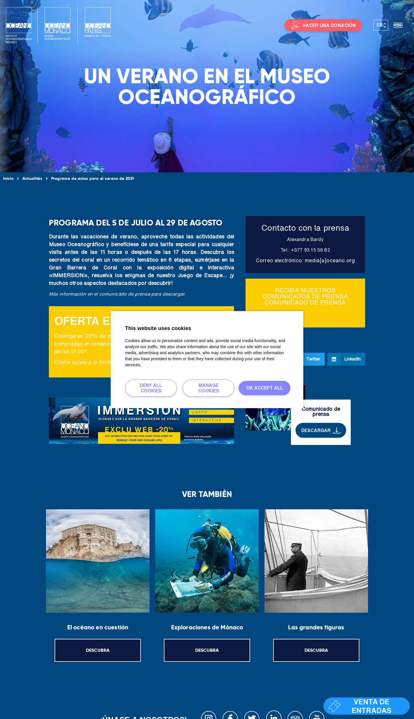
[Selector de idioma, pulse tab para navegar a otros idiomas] (381, 25)
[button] (307, 359)
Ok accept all (264, 387)
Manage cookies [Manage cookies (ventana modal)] (208, 388)
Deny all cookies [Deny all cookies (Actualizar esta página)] (151, 388)
